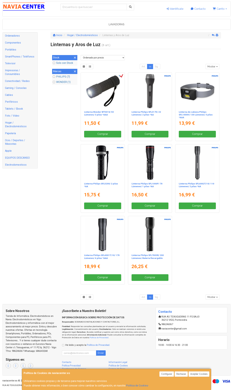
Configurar (166, 374)
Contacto (198, 8)
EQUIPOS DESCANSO (17, 157)
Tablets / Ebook (14, 108)
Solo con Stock (63, 62)
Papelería (10, 133)
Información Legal (118, 362)
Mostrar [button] (212, 66)
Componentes (13, 42)
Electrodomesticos (16, 164)
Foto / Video (12, 115)
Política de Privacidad (99, 337)
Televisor (10, 63)
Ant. (143, 66)
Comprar (102, 134)
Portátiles (10, 49)
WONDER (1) (62, 82)
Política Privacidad (71, 365)
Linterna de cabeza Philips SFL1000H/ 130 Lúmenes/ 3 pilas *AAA (196, 115)
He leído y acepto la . (87, 345)
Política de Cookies (137, 385)
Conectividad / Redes (17, 81)
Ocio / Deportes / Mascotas (15, 142)
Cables (9, 94)
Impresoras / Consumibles (12, 72)
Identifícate (174, 8)
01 (150, 66)
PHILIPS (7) (61, 76)
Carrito (220, 8)
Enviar (101, 353)
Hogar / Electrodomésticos (16, 124)
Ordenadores (12, 35)
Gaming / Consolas (16, 88)
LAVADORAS (116, 24)
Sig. (156, 66)
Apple (8, 150)
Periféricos (11, 101)
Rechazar (181, 374)
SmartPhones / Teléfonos (19, 56)
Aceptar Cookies (199, 374)
